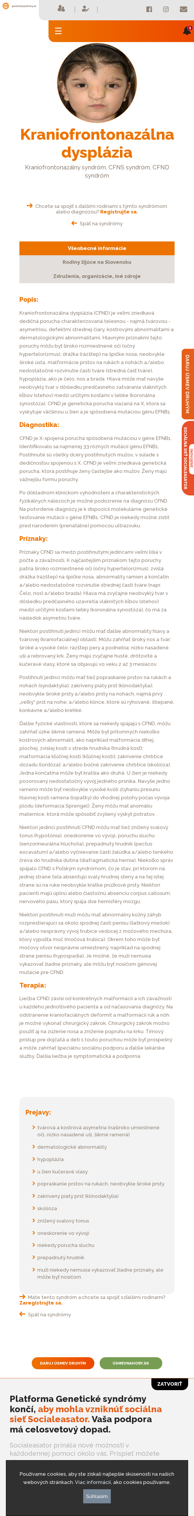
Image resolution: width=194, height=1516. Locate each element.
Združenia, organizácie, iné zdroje (97, 276)
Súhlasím (97, 1496)
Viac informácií (93, 1482)
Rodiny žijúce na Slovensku (97, 262)
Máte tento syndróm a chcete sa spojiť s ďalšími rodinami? (92, 1300)
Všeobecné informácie (97, 248)
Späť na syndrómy (97, 223)
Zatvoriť (169, 1384)
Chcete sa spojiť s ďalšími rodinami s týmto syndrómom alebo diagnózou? (97, 209)
